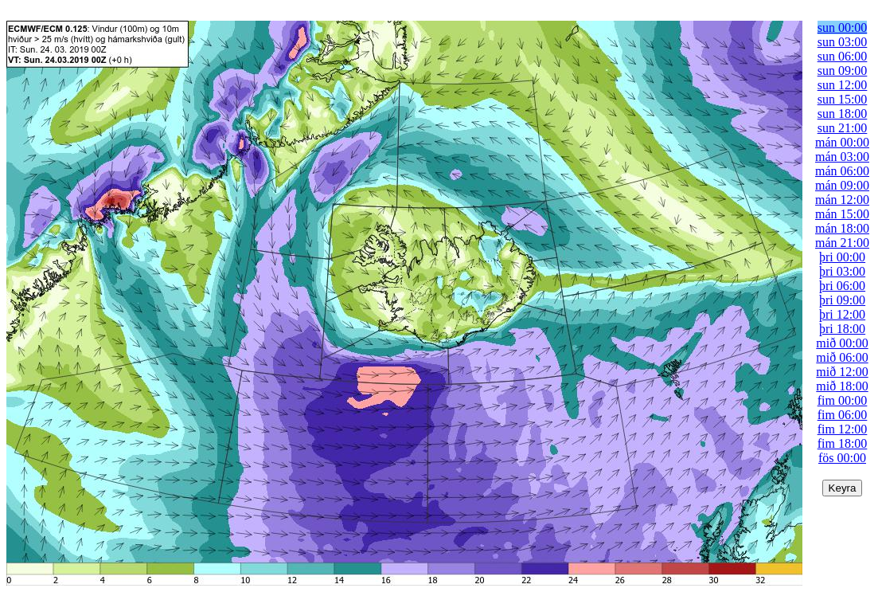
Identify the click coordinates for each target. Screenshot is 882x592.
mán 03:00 (842, 156)
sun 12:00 (843, 85)
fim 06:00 (843, 414)
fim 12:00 (843, 429)
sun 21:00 (843, 128)
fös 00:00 (842, 458)
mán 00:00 (842, 142)
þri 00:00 (842, 257)
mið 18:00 (842, 386)
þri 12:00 (842, 314)
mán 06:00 (842, 171)
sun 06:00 (843, 56)
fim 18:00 (843, 443)
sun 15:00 (843, 99)
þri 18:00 (842, 328)
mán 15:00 (842, 214)
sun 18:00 (843, 113)
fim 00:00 (843, 400)
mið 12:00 (842, 371)
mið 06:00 (842, 357)
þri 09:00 (842, 300)
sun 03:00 (843, 42)
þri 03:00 (842, 271)
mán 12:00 (842, 199)
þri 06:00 (842, 285)
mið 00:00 (842, 343)
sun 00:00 (843, 27)
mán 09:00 (842, 185)
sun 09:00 (843, 70)
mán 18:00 (842, 228)
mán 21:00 (842, 242)
